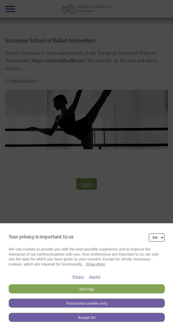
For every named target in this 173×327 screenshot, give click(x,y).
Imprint (94, 276)
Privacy (78, 276)
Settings (86, 288)
